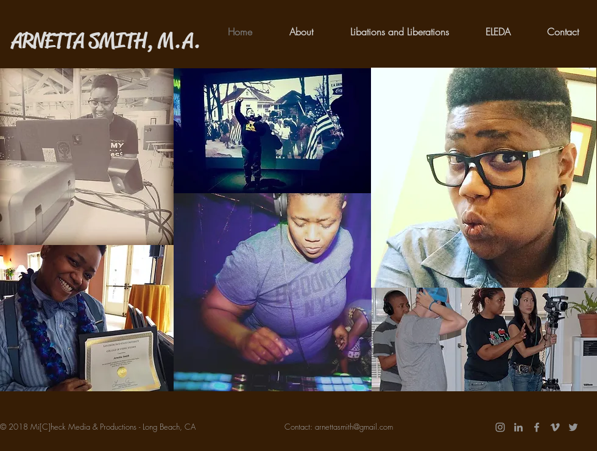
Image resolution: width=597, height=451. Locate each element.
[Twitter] (573, 427)
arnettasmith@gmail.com (354, 426)
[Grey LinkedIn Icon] (518, 427)
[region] (87, 156)
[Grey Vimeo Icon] (555, 427)
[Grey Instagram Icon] (500, 427)
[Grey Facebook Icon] (537, 427)
